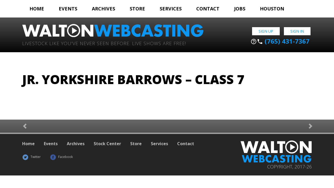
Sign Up (266, 31)
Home (36, 8)
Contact (207, 8)
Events (68, 8)
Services (171, 8)
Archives (103, 8)
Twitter (31, 157)
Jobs (239, 8)
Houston (272, 8)
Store (137, 8)
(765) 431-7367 (279, 41)
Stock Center (107, 143)
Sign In (297, 31)
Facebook (61, 157)
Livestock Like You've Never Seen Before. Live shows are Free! (104, 43)
